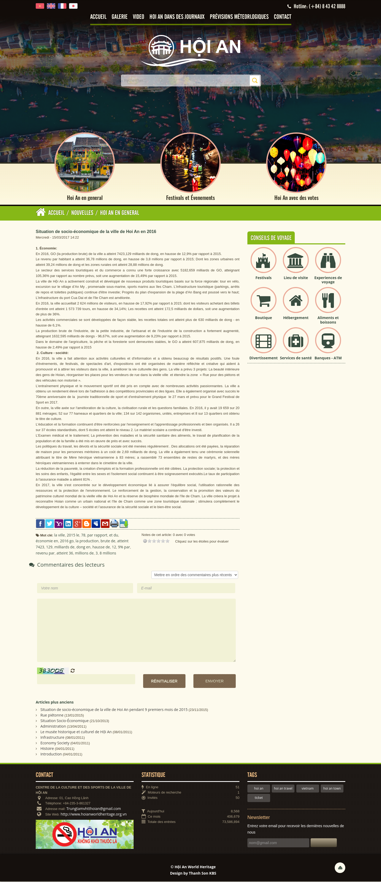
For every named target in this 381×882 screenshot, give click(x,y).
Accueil (98, 17)
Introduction (51, 754)
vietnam (308, 788)
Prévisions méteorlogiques (239, 17)
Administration (53, 726)
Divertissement (264, 358)
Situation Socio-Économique (64, 720)
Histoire (47, 748)
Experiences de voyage (328, 280)
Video (138, 17)
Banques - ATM (328, 358)
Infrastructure (52, 737)
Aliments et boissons (328, 320)
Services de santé (296, 358)
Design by (193, 873)
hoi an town (332, 788)
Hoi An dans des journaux (177, 17)
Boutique (263, 317)
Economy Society (55, 743)
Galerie (120, 17)
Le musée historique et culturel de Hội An (76, 732)
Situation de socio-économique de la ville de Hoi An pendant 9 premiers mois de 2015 (114, 709)
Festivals (264, 277)
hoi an (259, 788)
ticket (259, 798)
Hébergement (296, 317)
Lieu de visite (296, 277)
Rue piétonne (52, 715)
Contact (282, 17)
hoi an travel (283, 788)
